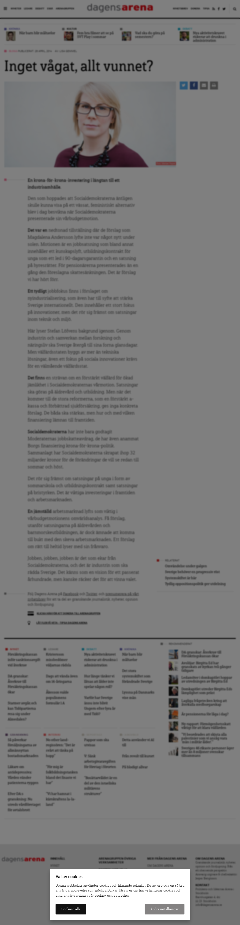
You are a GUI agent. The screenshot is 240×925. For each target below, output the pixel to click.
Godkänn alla (70, 909)
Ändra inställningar (164, 909)
